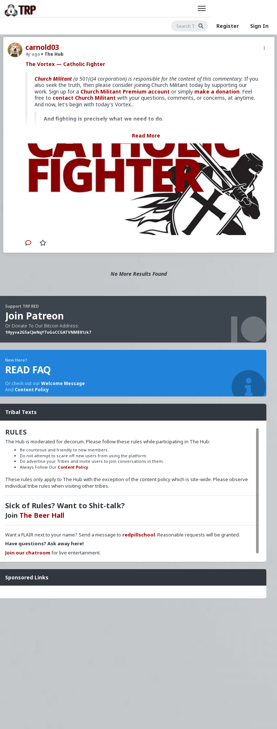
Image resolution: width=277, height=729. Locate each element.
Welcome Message (63, 383)
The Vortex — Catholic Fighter (65, 64)
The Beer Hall (41, 515)
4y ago (32, 54)
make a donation (217, 91)
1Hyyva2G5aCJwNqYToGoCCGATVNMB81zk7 (48, 332)
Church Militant (53, 78)
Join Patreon (34, 315)
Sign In (259, 25)
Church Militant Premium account (125, 91)
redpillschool (138, 534)
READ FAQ (28, 369)
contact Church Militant (84, 97)
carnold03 (42, 47)
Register (227, 25)
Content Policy (32, 390)
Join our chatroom (27, 552)
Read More (146, 135)
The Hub (53, 54)
